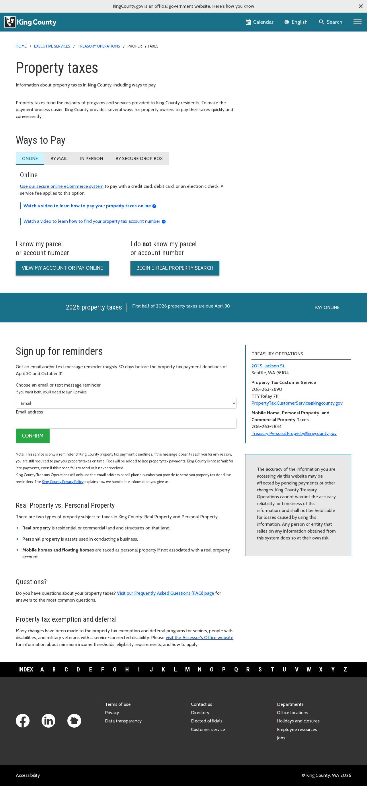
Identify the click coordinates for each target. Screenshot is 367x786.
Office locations (292, 712)
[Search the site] (331, 22)
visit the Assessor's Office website (199, 637)
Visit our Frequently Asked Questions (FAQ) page (165, 593)
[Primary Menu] (357, 22)
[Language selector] (297, 22)
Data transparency (123, 721)
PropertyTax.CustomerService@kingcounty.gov (297, 403)
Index (25, 669)
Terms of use (118, 704)
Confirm (33, 436)
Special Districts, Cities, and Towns (285, 109)
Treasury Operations (99, 46)
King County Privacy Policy (62, 482)
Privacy (112, 712)
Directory (200, 712)
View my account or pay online (62, 268)
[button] (360, 6)
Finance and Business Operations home (288, 63)
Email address (29, 412)
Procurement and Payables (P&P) (282, 91)
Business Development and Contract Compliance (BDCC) (297, 73)
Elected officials (206, 721)
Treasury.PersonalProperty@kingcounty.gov (294, 433)
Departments (290, 704)
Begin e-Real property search (174, 268)
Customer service (208, 729)
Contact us (201, 704)
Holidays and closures (298, 721)
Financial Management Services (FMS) (288, 81)
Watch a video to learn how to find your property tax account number (92, 221)
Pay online (327, 307)
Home (21, 46)
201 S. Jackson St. (268, 366)
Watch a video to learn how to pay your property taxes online (87, 205)
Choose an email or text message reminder (58, 388)
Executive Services (52, 46)
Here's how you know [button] (233, 6)
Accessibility (28, 775)
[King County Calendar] (260, 22)
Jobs (281, 737)
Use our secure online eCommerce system (62, 186)
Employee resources (297, 729)
